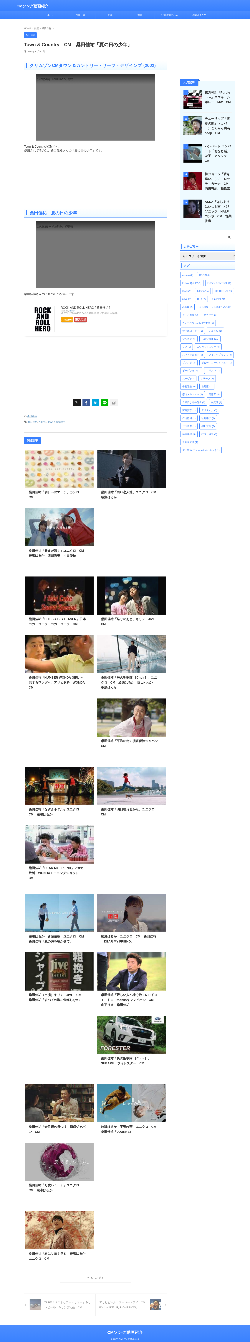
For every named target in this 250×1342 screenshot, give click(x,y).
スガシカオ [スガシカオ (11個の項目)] (209, 332)
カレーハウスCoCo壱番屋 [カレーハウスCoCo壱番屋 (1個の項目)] (198, 316)
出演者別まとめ (169, 15)
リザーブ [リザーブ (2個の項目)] (207, 372)
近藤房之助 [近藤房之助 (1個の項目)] (190, 435)
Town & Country (56, 421)
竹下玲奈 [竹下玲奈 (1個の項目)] (189, 419)
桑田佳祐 (32, 416)
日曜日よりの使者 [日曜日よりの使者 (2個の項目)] (193, 395)
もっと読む (97, 1276)
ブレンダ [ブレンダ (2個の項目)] (189, 356)
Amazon (70, 319)
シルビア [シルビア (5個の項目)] (189, 332)
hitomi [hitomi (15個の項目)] (202, 284)
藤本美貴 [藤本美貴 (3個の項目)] (189, 427)
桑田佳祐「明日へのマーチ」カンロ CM (56, 490)
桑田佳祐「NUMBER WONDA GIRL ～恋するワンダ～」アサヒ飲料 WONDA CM (56, 681)
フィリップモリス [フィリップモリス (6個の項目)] (220, 348)
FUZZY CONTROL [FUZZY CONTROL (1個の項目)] (219, 276)
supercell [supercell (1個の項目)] (218, 292)
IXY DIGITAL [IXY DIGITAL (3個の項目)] (223, 284)
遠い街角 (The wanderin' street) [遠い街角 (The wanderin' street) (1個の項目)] (201, 443)
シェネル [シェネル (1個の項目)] (215, 324)
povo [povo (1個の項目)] (186, 292)
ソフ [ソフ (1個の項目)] (186, 340)
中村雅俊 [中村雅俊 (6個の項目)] (189, 380)
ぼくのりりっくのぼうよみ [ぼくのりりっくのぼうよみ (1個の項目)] (215, 300)
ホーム (50, 15)
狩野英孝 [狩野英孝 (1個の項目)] (189, 403)
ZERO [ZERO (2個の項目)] (187, 300)
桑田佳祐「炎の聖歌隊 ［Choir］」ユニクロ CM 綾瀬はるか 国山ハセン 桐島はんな (129, 681)
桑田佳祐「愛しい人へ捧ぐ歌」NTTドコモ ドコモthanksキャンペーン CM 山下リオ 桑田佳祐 (130, 998)
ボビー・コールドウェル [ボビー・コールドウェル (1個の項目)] (216, 356)
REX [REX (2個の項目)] (201, 292)
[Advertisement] (95, 178)
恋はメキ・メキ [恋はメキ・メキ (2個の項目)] (192, 388)
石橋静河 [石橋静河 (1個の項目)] (189, 411)
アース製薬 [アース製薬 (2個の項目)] (190, 308)
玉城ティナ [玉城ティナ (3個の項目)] (209, 403)
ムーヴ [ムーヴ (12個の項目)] (188, 372)
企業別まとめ (199, 15)
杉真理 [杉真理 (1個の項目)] (216, 395)
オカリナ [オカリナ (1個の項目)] (210, 308)
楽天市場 (89, 319)
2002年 (42, 421)
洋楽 (139, 15)
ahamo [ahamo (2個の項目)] (187, 268)
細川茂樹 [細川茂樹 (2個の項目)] (208, 419)
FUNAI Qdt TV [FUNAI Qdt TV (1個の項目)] (191, 276)
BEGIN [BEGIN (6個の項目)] (204, 268)
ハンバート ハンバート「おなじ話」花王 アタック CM (219, 151)
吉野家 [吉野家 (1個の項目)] (206, 380)
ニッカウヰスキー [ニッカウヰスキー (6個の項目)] (208, 340)
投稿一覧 (80, 15)
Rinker (72, 311)
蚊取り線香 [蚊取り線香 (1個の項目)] (209, 427)
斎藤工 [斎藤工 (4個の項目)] (214, 388)
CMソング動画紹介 (32, 6)
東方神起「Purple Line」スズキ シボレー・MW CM (217, 97)
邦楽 (110, 15)
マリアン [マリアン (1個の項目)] (213, 364)
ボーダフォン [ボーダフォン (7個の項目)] (191, 364)
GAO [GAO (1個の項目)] (186, 284)
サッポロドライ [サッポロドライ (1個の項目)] (192, 324)
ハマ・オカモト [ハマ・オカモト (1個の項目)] (192, 348)
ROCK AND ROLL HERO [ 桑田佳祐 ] (85, 307)
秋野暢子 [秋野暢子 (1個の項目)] (208, 411)
